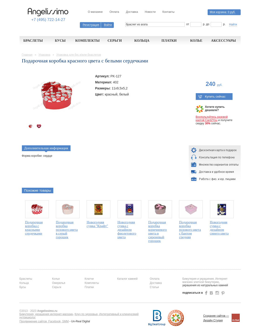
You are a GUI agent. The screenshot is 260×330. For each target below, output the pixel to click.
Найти (233, 24)
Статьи (154, 287)
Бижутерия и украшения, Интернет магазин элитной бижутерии (205, 280)
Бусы (60, 40)
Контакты (168, 12)
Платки (169, 40)
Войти (108, 25)
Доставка (132, 12)
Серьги (115, 40)
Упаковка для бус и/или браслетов (78, 54)
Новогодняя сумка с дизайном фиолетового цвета (127, 229)
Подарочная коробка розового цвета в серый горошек (67, 229)
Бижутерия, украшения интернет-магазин (46, 314)
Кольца (141, 40)
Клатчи (89, 278)
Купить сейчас (212, 96)
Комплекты (87, 40)
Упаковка (44, 54)
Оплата (114, 12)
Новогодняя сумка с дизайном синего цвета (219, 227)
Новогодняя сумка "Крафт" (97, 224)
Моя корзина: (222, 12)
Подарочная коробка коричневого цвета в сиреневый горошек (157, 231)
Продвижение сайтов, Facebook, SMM (44, 321)
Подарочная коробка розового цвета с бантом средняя (190, 229)
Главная (27, 54)
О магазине (95, 12)
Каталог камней (127, 278)
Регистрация (91, 25)
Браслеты (33, 40)
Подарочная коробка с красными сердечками (34, 227)
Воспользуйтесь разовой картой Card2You (212, 118)
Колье (196, 40)
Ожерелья (58, 283)
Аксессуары (223, 40)
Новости (150, 12)
